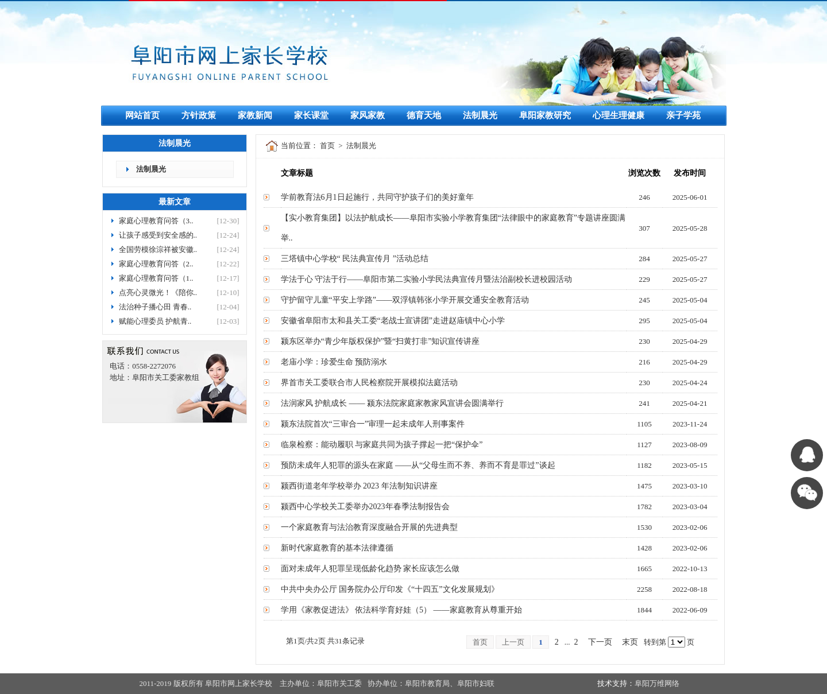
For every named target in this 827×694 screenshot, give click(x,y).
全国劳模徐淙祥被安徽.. (158, 249)
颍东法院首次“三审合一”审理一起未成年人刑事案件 (373, 424)
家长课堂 (311, 115)
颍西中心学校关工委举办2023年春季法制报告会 (365, 506)
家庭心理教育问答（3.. (156, 220)
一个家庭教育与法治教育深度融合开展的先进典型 (369, 527)
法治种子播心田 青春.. (155, 307)
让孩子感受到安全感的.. (158, 235)
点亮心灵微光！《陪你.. (158, 292)
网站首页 (142, 115)
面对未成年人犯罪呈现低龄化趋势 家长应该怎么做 (370, 568)
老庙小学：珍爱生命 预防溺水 (334, 362)
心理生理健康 (618, 115)
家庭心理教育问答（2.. (156, 263)
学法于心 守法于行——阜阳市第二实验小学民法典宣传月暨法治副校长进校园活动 (427, 279)
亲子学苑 (683, 115)
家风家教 (367, 115)
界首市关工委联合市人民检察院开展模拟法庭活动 (369, 382)
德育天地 (424, 115)
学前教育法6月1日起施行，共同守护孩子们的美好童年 (377, 197)
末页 (630, 642)
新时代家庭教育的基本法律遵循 (337, 548)
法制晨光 (480, 115)
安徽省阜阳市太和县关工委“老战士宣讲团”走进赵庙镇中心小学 (393, 320)
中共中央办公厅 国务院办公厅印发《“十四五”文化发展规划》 (390, 589)
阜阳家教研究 (545, 115)
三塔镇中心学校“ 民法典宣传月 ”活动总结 (354, 258)
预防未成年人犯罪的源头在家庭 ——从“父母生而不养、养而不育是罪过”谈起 (418, 465)
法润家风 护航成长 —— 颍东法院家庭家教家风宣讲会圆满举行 (392, 403)
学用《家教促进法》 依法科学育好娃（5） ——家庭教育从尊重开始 (401, 610)
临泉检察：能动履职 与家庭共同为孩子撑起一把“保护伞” (382, 444)
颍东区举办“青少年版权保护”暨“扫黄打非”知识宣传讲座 (380, 341)
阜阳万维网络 (657, 683)
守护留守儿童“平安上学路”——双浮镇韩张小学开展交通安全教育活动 (405, 300)
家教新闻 (255, 115)
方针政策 (198, 115)
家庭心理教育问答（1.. (156, 278)
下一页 (600, 642)
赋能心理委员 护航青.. (155, 321)
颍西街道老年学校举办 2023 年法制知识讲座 (359, 486)
